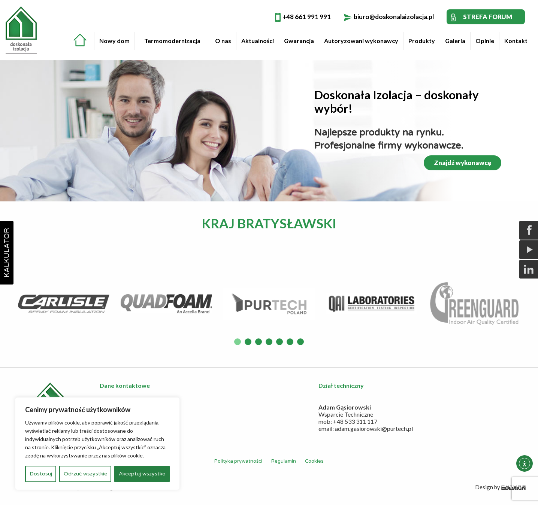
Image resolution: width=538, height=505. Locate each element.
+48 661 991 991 (306, 17)
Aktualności (257, 40)
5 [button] (279, 341)
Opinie (484, 40)
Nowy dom (114, 40)
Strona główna (80, 40)
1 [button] (237, 341)
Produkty (421, 40)
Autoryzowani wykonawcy (361, 40)
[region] (97, 443)
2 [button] (248, 341)
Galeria (455, 40)
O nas (223, 40)
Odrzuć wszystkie (85, 474)
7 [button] (300, 341)
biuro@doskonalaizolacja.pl (394, 17)
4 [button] (269, 341)
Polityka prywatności (238, 461)
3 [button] (258, 341)
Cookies (314, 461)
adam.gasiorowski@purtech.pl (374, 428)
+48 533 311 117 (355, 421)
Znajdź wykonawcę (462, 163)
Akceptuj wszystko (142, 474)
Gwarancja (299, 40)
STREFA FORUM (487, 17)
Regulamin (283, 461)
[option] (63, 304)
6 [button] (290, 341)
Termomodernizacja (172, 40)
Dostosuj (41, 474)
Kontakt (516, 40)
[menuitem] (83, 39)
